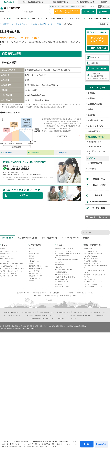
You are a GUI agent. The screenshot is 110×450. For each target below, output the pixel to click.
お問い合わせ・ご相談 (78, 6)
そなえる (60, 245)
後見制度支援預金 (61, 272)
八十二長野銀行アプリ (90, 251)
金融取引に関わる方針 (80, 312)
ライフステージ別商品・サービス (94, 284)
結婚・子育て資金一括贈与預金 (65, 277)
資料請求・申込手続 (23, 293)
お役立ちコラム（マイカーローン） (11, 271)
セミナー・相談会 (68, 293)
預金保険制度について (63, 312)
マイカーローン (6, 253)
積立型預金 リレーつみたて (97, 152)
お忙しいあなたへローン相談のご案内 (12, 268)
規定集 (74, 295)
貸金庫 (86, 272)
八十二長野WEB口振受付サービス (94, 270)
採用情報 (104, 2)
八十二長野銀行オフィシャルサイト (10, 9)
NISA (30, 251)
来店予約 (105, 12)
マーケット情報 (98, 208)
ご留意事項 (92, 169)
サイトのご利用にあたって (60, 318)
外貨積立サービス (95, 146)
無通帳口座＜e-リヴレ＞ (91, 263)
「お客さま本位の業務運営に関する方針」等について (40, 315)
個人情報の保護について (29, 312)
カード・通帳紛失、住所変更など (97, 76)
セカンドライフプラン (96, 126)
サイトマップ (75, 318)
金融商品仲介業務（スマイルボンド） (40, 266)
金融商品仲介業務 (95, 104)
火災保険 (59, 284)
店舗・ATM (90, 12)
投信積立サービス (95, 142)
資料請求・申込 (98, 179)
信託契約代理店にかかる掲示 (40, 318)
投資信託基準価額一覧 (98, 202)
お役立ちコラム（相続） (63, 287)
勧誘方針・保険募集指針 (11, 312)
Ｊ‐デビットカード (89, 279)
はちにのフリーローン (8, 258)
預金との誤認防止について (98, 312)
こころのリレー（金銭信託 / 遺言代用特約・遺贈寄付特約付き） (68, 254)
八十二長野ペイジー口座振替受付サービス (96, 267)
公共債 (90, 109)
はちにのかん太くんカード (9, 251)
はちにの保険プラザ (62, 279)
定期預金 (91, 115)
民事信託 (59, 267)
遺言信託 (59, 262)
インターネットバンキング (92, 258)
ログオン (67, 12)
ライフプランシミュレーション (93, 282)
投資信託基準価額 (50, 295)
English (54, 6)
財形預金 (92, 158)
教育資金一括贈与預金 (63, 274)
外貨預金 (91, 98)
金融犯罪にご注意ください (98, 217)
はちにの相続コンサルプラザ (64, 249)
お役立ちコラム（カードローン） (11, 276)
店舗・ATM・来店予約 (99, 68)
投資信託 (91, 93)
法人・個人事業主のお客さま (33, 2)
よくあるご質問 (64, 6)
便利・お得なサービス (93, 245)
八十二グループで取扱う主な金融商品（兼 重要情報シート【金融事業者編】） (82, 315)
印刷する (105, 24)
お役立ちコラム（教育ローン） (10, 273)
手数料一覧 (95, 57)
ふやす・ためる (97, 87)
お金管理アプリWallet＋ (91, 256)
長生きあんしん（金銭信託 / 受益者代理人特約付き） (67, 259)
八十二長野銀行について (85, 2)
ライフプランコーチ (62, 282)
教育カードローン (6, 256)
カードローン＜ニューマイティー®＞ (12, 263)
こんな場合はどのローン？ (9, 266)
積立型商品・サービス (96, 137)
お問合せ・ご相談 (99, 185)
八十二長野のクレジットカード (93, 253)
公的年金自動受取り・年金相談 (93, 287)
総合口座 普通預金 (95, 163)
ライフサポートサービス (63, 251)
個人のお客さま (9, 2)
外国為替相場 (37, 295)
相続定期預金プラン (96, 131)
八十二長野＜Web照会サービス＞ (94, 261)
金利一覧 (94, 63)
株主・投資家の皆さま (60, 2)
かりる (4, 245)
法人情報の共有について (47, 312)
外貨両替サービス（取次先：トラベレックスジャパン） (96, 276)
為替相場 (98, 195)
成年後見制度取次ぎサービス (64, 269)
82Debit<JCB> (88, 249)
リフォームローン (6, 261)
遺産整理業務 (60, 264)
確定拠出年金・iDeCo (96, 120)
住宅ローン (4, 249)
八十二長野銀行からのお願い (12, 315)
